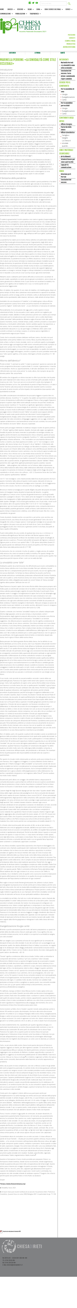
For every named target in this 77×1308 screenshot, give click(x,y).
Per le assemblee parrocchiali (67, 105)
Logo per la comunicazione (66, 167)
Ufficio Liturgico (66, 125)
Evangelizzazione (68, 98)
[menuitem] (10, 9)
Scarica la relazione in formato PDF (12, 1232)
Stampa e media (70, 41)
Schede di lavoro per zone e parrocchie (68, 161)
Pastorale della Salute (66, 129)
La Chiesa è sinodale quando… (66, 144)
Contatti (72, 38)
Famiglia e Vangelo (65, 137)
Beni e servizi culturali (53, 9)
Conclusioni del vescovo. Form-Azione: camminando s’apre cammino (68, 76)
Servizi (68, 9)
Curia (38, 9)
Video (61, 172)
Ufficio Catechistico (68, 134)
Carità (62, 53)
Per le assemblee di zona (67, 91)
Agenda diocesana (69, 47)
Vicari (30, 9)
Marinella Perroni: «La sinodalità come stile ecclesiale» (68, 66)
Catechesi (12, 53)
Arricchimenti (66, 158)
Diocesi (10, 9)
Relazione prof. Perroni (66, 176)
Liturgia (37, 53)
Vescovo (20, 9)
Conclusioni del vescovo (66, 182)
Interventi (64, 60)
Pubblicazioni (20, 14)
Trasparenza (34, 14)
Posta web (71, 35)
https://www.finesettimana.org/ (13, 1185)
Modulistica (71, 44)
